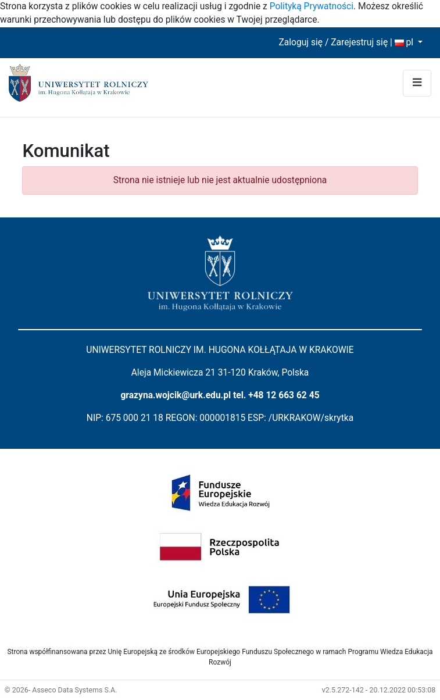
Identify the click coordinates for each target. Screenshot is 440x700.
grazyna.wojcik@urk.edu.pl (175, 395)
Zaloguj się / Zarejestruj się (333, 42)
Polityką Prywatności (311, 6)
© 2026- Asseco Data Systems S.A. (61, 689)
